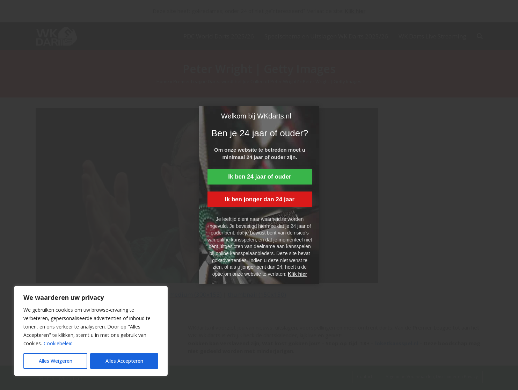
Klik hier (297, 274)
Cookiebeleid (58, 343)
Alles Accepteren (124, 361)
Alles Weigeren (55, 361)
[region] (91, 331)
